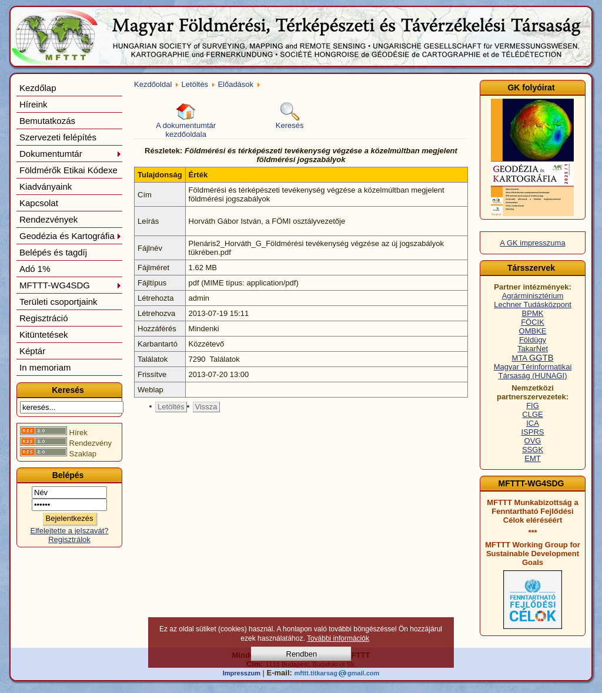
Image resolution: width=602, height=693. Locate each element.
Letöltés (195, 84)
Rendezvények (48, 219)
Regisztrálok (69, 539)
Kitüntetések (43, 334)
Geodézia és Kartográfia (70, 236)
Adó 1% (35, 269)
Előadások (235, 84)
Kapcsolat (38, 203)
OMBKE (533, 331)
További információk (338, 638)
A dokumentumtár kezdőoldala (186, 120)
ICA (532, 423)
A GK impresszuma (532, 242)
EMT (532, 458)
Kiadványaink (45, 186)
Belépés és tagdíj (53, 252)
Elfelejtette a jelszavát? (70, 530)
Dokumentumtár (70, 154)
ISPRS (532, 432)
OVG (532, 440)
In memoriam (45, 367)
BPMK (533, 313)
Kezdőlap (37, 88)
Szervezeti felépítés (57, 137)
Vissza (206, 406)
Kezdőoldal (153, 84)
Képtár (32, 351)
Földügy (532, 339)
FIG (532, 405)
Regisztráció (43, 318)
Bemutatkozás (47, 121)
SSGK (532, 449)
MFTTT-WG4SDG (70, 285)
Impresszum (241, 673)
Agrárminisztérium (533, 295)
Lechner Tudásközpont (532, 304)
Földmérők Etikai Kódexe (68, 170)
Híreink (33, 104)
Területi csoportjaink (58, 302)
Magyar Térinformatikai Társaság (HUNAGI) (533, 371)
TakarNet (532, 348)
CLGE (532, 414)
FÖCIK (532, 322)
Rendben (301, 654)
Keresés (290, 116)
